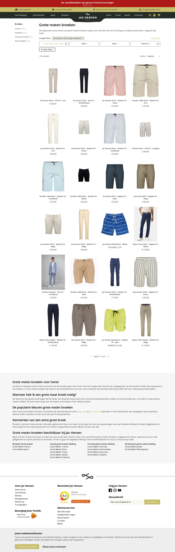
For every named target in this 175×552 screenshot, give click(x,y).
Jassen (127, 15)
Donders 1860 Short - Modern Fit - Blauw (84, 197)
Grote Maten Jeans (21, 449)
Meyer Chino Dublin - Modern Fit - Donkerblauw (53, 341)
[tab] (134, 497)
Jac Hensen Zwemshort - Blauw (115, 244)
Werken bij (19, 501)
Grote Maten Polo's (58, 449)
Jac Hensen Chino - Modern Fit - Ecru (53, 149)
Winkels (18, 495)
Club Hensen (20, 492)
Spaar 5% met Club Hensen (106, 9)
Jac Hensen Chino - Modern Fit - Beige (84, 245)
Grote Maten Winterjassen (136, 449)
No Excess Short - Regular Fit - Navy (115, 197)
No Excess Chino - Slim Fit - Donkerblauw (84, 101)
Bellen (60, 523)
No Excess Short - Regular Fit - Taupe (146, 197)
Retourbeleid (63, 517)
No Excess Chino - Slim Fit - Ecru (53, 100)
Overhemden (39, 15)
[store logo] (87, 17)
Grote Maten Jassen (133, 446)
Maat (114, 43)
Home (17, 20)
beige (79, 411)
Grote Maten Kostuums (98, 452)
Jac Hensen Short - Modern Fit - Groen (84, 149)
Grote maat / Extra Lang (55, 43)
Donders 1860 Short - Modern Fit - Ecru (145, 101)
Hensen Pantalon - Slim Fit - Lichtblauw (53, 293)
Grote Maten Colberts (97, 454)
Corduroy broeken (23, 37)
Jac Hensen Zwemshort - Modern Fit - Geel (115, 341)
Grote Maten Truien (58, 452)
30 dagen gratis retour (151, 9)
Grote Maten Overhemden (99, 449)
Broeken (65, 15)
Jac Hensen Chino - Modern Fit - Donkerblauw (115, 293)
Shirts (108, 15)
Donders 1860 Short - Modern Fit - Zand (84, 293)
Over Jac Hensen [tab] (24, 486)
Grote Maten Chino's (22, 446)
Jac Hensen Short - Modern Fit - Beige (53, 245)
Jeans (53, 15)
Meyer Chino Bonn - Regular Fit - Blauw (146, 245)
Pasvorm (150, 43)
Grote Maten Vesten (59, 454)
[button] (154, 15)
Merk (84, 43)
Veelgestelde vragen (66, 514)
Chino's (20, 29)
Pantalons (21, 33)
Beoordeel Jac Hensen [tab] (70, 486)
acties (90, 5)
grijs (84, 411)
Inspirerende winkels (64, 9)
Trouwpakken (21, 504)
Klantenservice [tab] (66, 508)
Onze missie (20, 489)
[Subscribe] (152, 502)
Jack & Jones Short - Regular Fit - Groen (146, 293)
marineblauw (95, 411)
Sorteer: (143, 56)
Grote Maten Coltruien (97, 446)
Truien (118, 15)
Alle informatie (63, 511)
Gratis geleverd (25, 9)
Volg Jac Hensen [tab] (118, 486)
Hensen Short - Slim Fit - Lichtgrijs (145, 148)
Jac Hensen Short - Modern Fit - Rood (114, 101)
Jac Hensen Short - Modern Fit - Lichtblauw (114, 149)
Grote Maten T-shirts (59, 446)
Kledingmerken (21, 498)
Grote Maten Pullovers (60, 457)
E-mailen (61, 520)
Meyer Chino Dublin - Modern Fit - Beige (145, 341)
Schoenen (138, 15)
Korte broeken (22, 41)
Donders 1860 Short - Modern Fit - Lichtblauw (53, 197)
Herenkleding (21, 15)
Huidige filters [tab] (44, 38)
